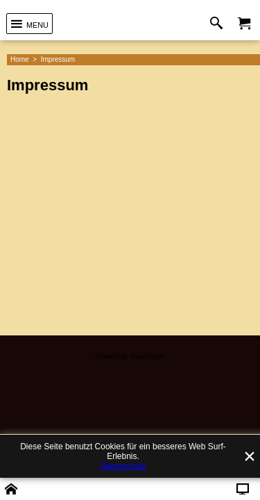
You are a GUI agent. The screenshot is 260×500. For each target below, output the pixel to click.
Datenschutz (123, 466)
